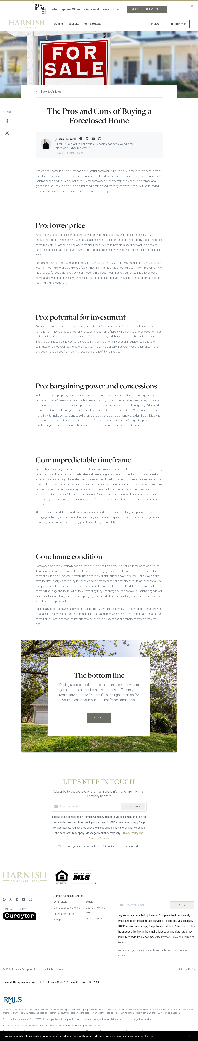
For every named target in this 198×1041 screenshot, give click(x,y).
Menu (153, 24)
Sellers (74, 24)
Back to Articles (51, 91)
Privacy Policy (187, 969)
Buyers (59, 24)
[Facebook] (4, 899)
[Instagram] (30, 899)
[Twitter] (10, 899)
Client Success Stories (66, 907)
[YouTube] (23, 899)
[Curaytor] (19, 919)
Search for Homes (64, 913)
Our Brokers (92, 24)
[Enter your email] (89, 806)
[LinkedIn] (17, 899)
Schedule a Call (95, 918)
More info (148, 1036)
